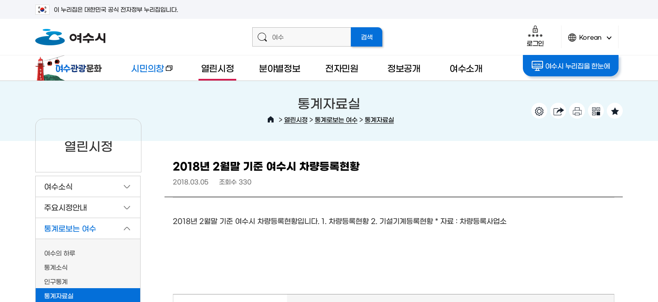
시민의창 (144, 72)
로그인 (535, 36)
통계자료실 (379, 119)
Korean (590, 41)
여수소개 (466, 67)
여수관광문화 (71, 68)
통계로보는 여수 (336, 119)
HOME (270, 119)
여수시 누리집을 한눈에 (571, 66)
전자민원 (341, 67)
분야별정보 (279, 67)
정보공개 (403, 67)
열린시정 (217, 67)
